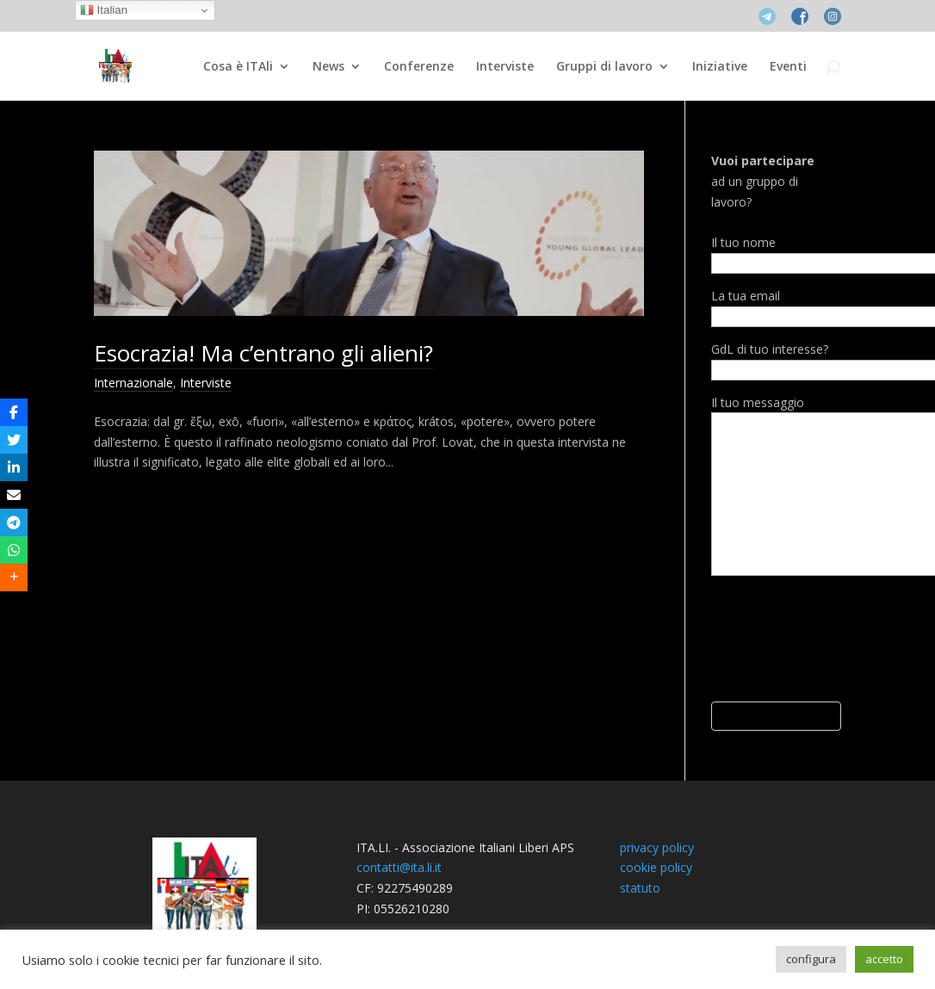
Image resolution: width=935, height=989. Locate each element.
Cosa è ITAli (238, 67)
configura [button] (811, 959)
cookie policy (656, 867)
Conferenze (419, 67)
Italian (103, 10)
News (328, 67)
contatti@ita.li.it (399, 867)
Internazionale (133, 382)
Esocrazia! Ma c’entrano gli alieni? (263, 352)
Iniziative (719, 67)
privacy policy (657, 847)
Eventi (788, 67)
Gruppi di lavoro (604, 67)
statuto (640, 888)
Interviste (505, 67)
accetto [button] (884, 959)
